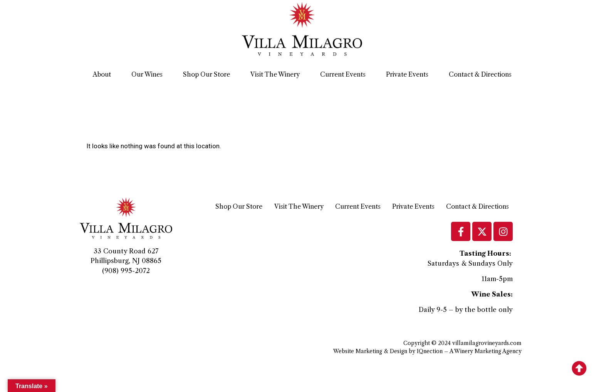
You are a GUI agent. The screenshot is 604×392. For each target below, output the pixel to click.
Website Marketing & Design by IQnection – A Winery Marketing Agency (427, 351)
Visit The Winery (275, 74)
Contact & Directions (480, 74)
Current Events (343, 74)
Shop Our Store (206, 74)
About (102, 74)
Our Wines (147, 74)
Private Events (407, 74)
